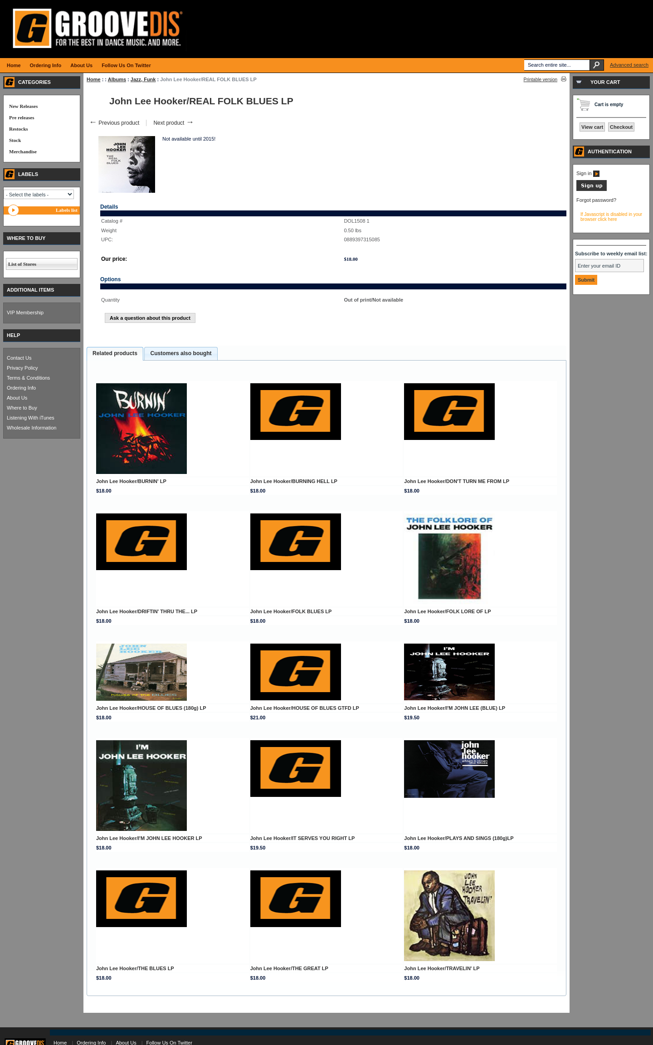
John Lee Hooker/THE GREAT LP (289, 968)
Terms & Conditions (28, 378)
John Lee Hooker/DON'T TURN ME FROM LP (456, 481)
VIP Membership (25, 312)
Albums (117, 79)
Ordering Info (21, 388)
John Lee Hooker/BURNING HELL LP (293, 481)
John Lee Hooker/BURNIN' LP (131, 481)
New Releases (23, 106)
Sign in (587, 173)
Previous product (114, 123)
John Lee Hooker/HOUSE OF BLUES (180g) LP (151, 708)
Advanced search (629, 65)
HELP (13, 335)
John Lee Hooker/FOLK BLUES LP (291, 611)
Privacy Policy (22, 368)
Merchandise (23, 151)
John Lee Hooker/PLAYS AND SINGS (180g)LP (458, 838)
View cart (592, 127)
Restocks (18, 129)
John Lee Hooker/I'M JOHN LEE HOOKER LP (149, 838)
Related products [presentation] (115, 353)
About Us (17, 397)
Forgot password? (596, 200)
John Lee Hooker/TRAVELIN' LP (441, 968)
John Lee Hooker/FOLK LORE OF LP (447, 611)
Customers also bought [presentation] (180, 353)
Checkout (621, 127)
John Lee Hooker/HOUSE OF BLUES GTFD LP (304, 708)
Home (94, 79)
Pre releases (21, 117)
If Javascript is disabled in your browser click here (611, 217)
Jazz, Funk (143, 79)
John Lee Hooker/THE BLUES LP (135, 968)
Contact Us (19, 358)
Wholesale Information (31, 427)
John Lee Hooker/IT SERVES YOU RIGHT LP (302, 838)
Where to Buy (22, 407)
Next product (173, 123)
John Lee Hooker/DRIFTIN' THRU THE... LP (146, 611)
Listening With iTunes (30, 417)
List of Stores (22, 264)
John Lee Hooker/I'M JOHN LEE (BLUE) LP (454, 708)
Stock (15, 140)
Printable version (540, 79)
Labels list (67, 210)
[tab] (115, 354)
